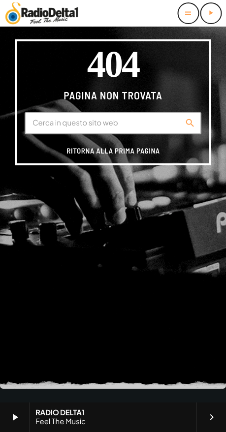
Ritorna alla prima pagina (113, 150)
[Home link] (41, 13)
